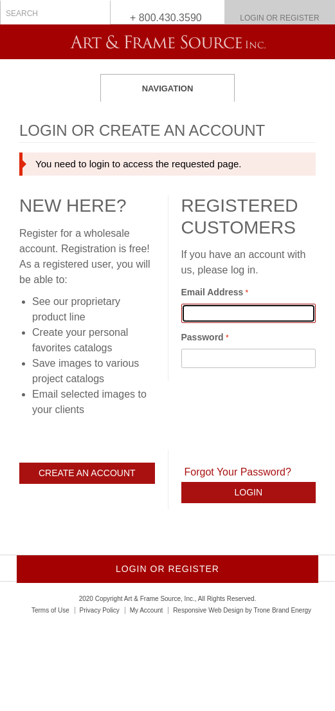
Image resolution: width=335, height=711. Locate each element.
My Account (146, 610)
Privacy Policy (100, 610)
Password (202, 337)
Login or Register (279, 18)
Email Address (212, 292)
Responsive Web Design (208, 610)
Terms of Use (50, 610)
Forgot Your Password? (238, 471)
